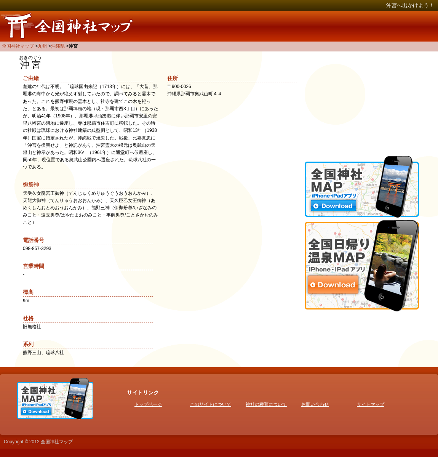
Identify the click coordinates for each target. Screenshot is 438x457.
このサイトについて (210, 404)
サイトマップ (370, 404)
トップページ (148, 404)
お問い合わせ (315, 404)
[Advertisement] (362, 103)
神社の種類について (266, 404)
